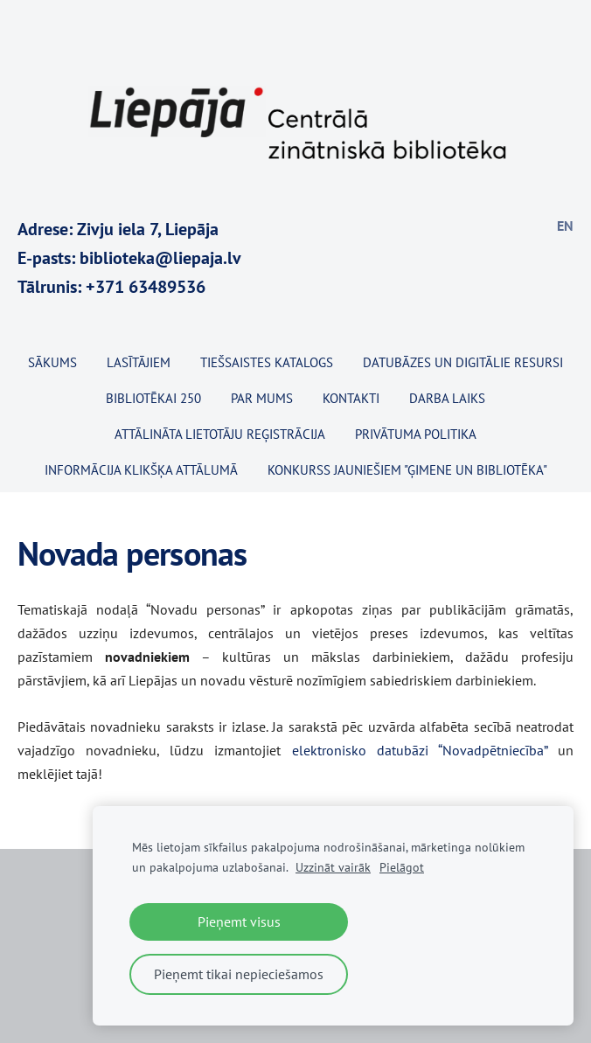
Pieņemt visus (239, 921)
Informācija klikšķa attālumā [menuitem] (141, 470)
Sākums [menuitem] (52, 362)
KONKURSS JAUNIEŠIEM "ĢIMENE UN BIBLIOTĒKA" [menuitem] (407, 470)
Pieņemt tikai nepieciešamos (238, 974)
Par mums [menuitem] (262, 398)
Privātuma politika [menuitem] (415, 434)
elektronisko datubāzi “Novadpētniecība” (419, 750)
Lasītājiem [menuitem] (138, 362)
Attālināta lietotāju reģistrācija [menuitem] (220, 434)
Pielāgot (401, 867)
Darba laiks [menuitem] (447, 398)
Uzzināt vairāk (333, 867)
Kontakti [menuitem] (351, 398)
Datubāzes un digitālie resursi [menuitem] (463, 362)
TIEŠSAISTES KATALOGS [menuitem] (266, 362)
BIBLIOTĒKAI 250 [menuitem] (153, 398)
